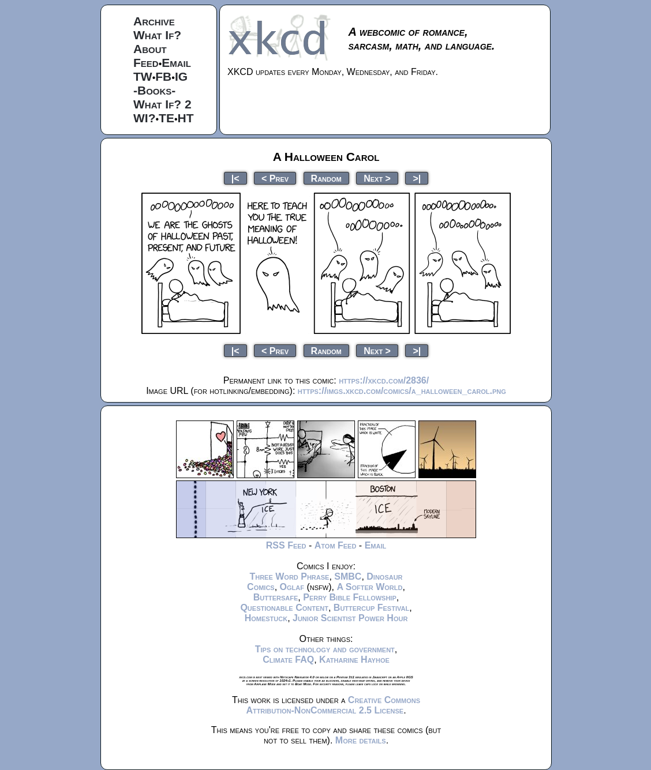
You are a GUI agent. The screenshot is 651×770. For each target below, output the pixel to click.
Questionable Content (284, 608)
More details (360, 740)
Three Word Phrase (289, 576)
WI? (144, 118)
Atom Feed (336, 545)
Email (176, 62)
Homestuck (266, 618)
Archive (154, 21)
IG (181, 76)
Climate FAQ (288, 659)
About (150, 48)
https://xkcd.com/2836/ (384, 380)
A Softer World (369, 587)
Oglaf (292, 587)
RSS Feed (286, 545)
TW (142, 76)
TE (166, 118)
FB (163, 76)
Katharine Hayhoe (354, 659)
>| (417, 178)
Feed (146, 62)
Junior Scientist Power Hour (350, 618)
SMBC (347, 576)
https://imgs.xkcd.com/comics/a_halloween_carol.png (402, 391)
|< (235, 178)
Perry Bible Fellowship (349, 597)
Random (326, 178)
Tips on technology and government (325, 649)
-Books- (154, 90)
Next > (377, 178)
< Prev (275, 178)
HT (186, 118)
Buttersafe (275, 597)
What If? (157, 35)
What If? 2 (162, 104)
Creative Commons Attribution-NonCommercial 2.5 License (333, 705)
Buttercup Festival (371, 608)
